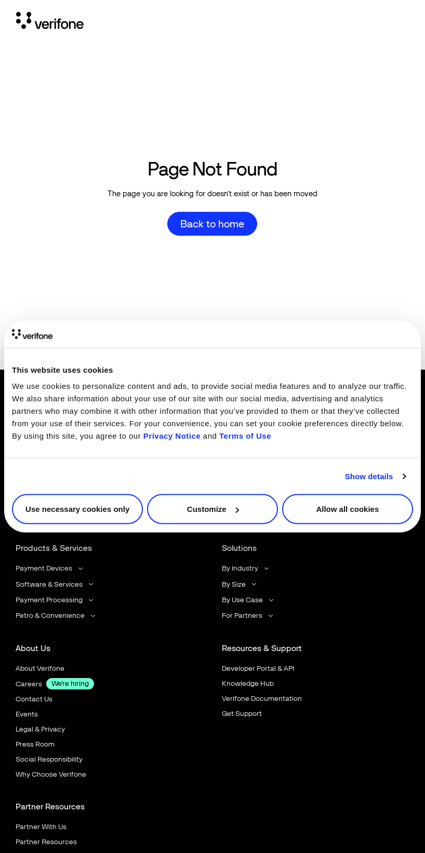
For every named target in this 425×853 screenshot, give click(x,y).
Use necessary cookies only (77, 509)
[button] (50, 568)
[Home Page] (50, 22)
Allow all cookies (347, 509)
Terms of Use (245, 435)
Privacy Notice (172, 435)
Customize (213, 509)
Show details (369, 475)
